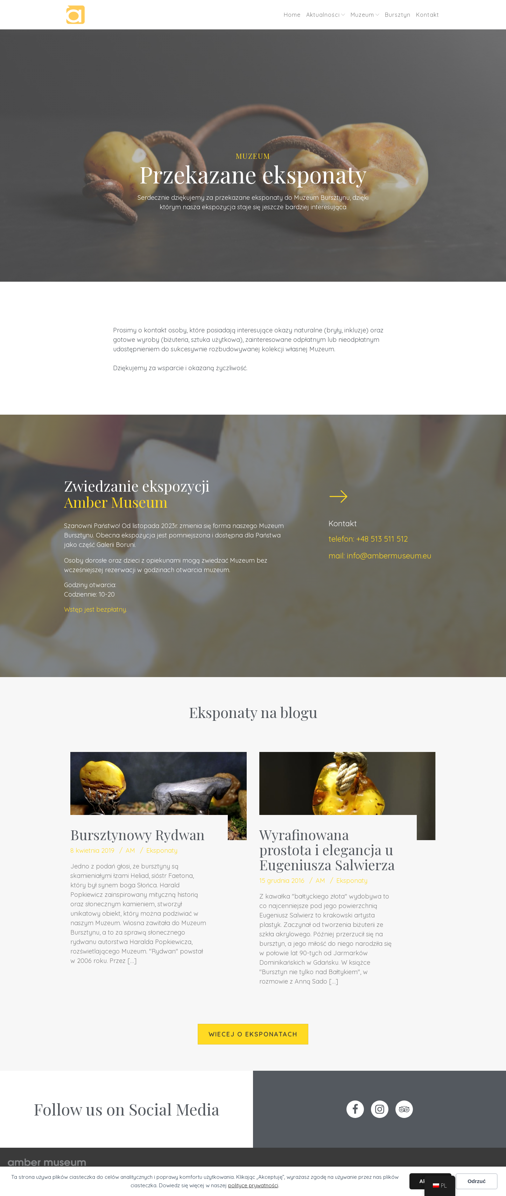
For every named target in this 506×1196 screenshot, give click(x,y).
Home (292, 14)
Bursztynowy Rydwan (137, 834)
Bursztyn (397, 14)
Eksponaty (161, 850)
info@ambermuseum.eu (389, 556)
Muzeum (365, 14)
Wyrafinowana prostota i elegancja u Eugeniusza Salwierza (327, 849)
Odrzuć (477, 1181)
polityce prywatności (253, 1185)
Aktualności (325, 14)
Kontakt (427, 14)
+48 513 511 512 (382, 538)
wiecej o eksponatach (253, 1034)
